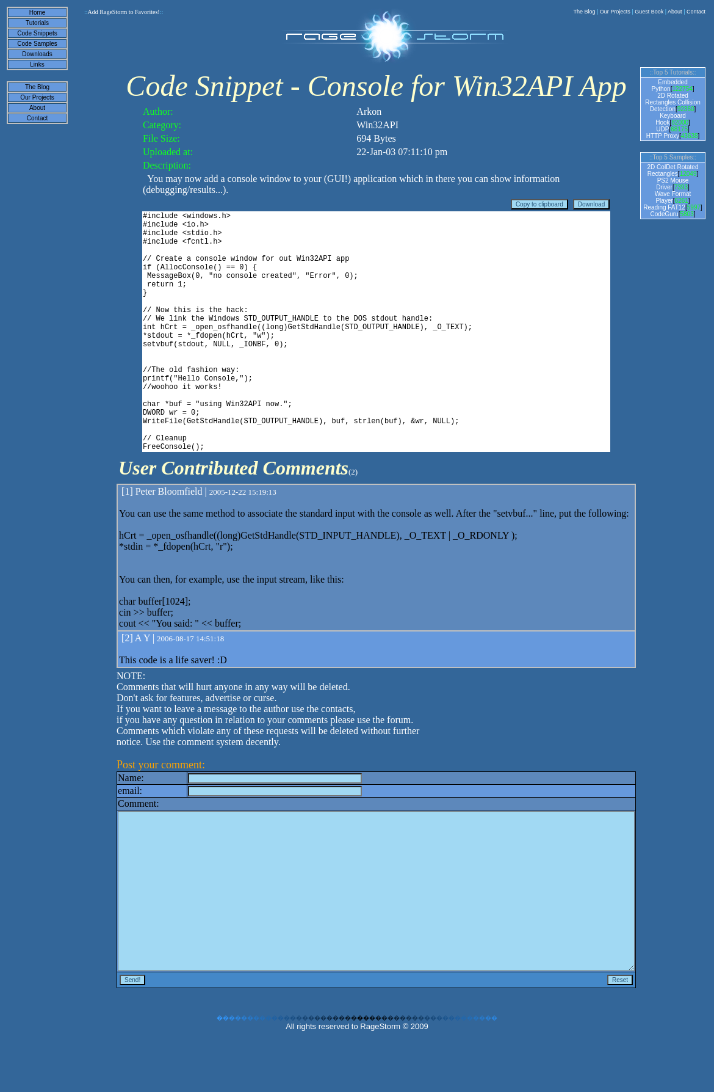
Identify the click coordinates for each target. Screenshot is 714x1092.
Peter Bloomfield (169, 542)
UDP (662, 129)
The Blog (584, 12)
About (675, 12)
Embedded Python (669, 85)
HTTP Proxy (662, 136)
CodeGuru (665, 214)
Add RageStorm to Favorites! (123, 12)
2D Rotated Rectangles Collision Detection (673, 102)
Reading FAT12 (664, 207)
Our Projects (615, 12)
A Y (142, 689)
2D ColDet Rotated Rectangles (673, 170)
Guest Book (649, 12)
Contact (696, 12)
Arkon (368, 111)
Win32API (377, 125)
